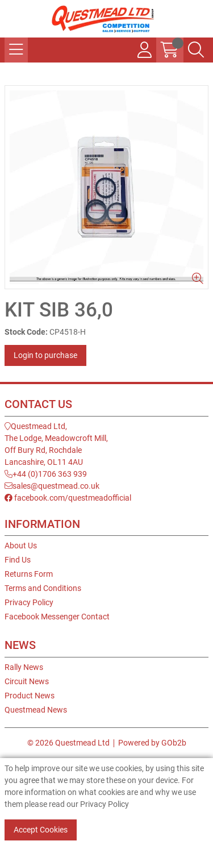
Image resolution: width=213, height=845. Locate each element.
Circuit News (27, 681)
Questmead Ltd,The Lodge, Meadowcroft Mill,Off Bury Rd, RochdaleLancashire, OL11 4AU (56, 444)
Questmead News (36, 709)
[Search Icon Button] (195, 50)
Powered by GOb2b (152, 742)
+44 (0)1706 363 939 (46, 473)
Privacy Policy (29, 602)
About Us (21, 545)
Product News (30, 695)
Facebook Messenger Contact (57, 616)
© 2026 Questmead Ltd (68, 742)
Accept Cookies (41, 829)
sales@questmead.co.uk (52, 485)
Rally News (24, 667)
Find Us (18, 559)
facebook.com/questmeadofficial (68, 497)
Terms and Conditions (43, 588)
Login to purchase (45, 355)
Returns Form (29, 573)
